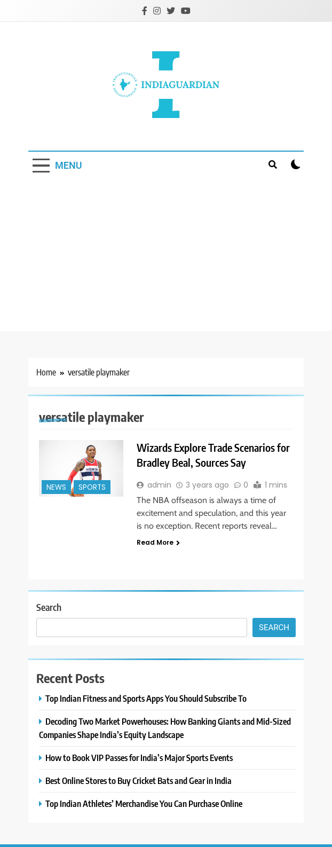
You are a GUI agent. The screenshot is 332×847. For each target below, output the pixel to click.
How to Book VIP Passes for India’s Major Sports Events (139, 757)
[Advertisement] (166, 256)
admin (159, 485)
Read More (158, 542)
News (56, 487)
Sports (92, 487)
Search (48, 607)
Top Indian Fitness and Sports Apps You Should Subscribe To (146, 698)
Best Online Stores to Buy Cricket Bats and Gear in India (138, 780)
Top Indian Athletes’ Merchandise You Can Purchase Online (143, 803)
